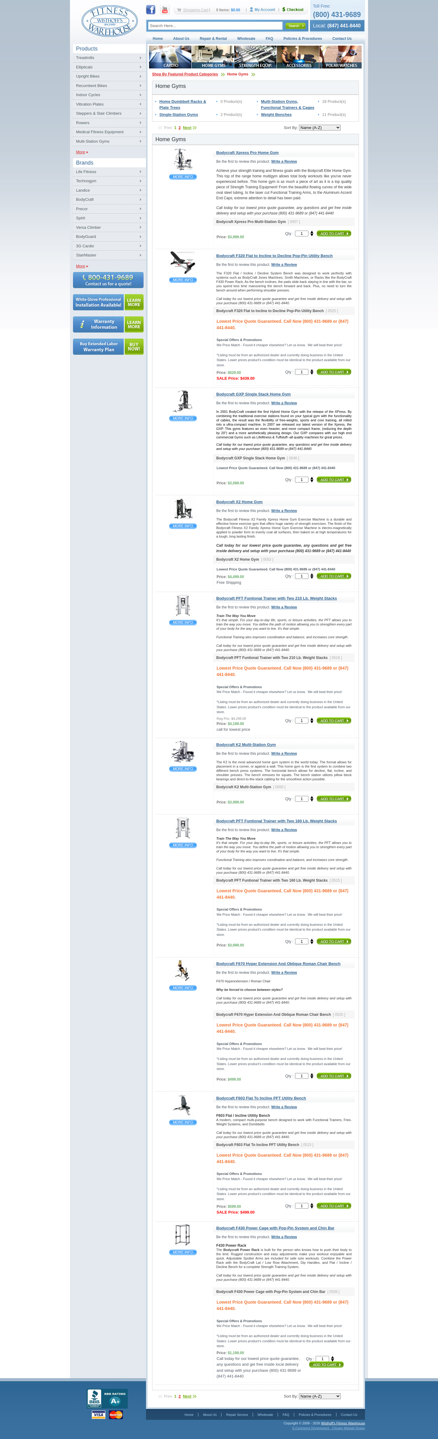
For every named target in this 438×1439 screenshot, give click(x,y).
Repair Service (237, 1414)
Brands (84, 163)
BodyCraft (85, 199)
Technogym (86, 181)
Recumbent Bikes (91, 85)
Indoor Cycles (88, 94)
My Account (264, 9)
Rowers (82, 122)
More (80, 152)
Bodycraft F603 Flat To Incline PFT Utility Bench (183, 1122)
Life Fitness (86, 171)
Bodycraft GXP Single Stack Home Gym (183, 418)
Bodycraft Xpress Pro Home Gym (183, 177)
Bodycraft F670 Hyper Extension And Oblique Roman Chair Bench (183, 988)
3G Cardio (85, 246)
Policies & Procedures (302, 39)
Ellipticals (84, 67)
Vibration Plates (90, 104)
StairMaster (86, 255)
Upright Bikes (87, 76)
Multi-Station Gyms (92, 141)
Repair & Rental (213, 39)
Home (158, 39)
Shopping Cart (195, 10)
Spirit (80, 218)
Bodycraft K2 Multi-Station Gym (183, 769)
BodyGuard (86, 236)
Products (87, 49)
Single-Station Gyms (178, 114)
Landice (83, 190)
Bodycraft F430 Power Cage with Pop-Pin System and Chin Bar (183, 1252)
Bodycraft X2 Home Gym (183, 526)
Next (187, 127)
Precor (82, 209)
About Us (181, 39)
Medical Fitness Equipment (99, 132)
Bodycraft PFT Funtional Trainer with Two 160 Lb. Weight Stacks (183, 845)
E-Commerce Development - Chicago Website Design (328, 1428)
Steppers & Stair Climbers (99, 113)
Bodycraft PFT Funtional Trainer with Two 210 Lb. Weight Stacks (183, 622)
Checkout (295, 9)
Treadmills (85, 57)
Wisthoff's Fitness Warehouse (343, 1423)
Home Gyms (238, 74)
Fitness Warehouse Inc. (109, 21)
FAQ (269, 39)
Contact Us (342, 39)
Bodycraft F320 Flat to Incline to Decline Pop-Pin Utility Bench (183, 280)
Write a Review (284, 161)
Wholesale (246, 39)
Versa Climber (88, 227)
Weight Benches (276, 114)
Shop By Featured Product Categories (185, 74)
